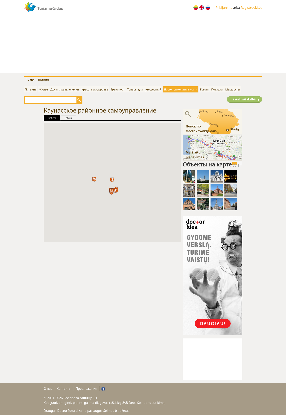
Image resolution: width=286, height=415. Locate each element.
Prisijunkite (224, 7)
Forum (204, 89)
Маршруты (232, 89)
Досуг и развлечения (64, 89)
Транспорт (118, 89)
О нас (48, 388)
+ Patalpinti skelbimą (244, 99)
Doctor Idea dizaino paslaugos (79, 410)
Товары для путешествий (144, 89)
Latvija (68, 118)
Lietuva (52, 118)
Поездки (217, 89)
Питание (30, 89)
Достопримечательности (180, 89)
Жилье (43, 89)
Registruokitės (251, 7)
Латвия (43, 80)
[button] (112, 179)
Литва (30, 80)
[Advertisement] (143, 45)
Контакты (64, 388)
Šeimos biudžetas (116, 410)
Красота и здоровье (94, 89)
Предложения (86, 388)
